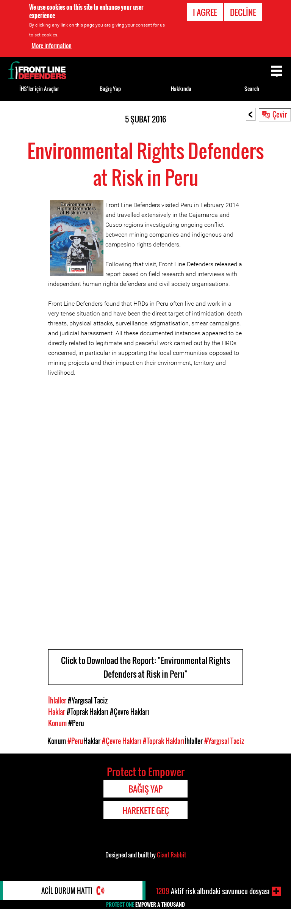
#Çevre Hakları (129, 712)
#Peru (76, 723)
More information (51, 45)
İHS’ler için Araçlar (39, 89)
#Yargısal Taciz (88, 700)
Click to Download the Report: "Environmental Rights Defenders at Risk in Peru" (145, 667)
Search (251, 89)
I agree (205, 12)
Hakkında (181, 89)
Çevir (279, 114)
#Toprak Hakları (87, 712)
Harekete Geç (145, 810)
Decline (243, 12)
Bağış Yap (110, 89)
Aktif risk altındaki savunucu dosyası (213, 891)
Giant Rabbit (171, 854)
